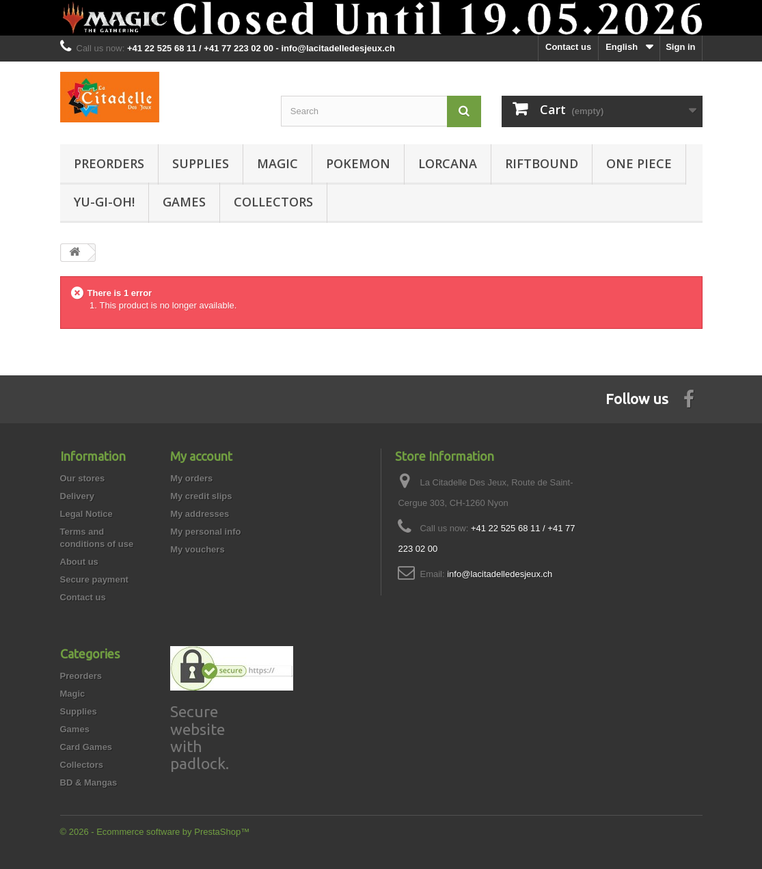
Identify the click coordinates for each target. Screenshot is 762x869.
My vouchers (197, 549)
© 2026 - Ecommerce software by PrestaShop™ (155, 832)
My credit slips (201, 496)
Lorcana (447, 163)
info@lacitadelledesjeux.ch (499, 574)
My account (201, 456)
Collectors (273, 201)
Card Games (86, 747)
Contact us (568, 47)
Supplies (200, 163)
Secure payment (94, 579)
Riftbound (541, 163)
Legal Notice (86, 514)
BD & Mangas (89, 782)
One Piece (639, 163)
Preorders (109, 163)
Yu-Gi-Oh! (104, 201)
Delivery (77, 496)
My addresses (199, 514)
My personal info (205, 531)
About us (79, 562)
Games (184, 201)
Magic (277, 163)
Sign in (680, 47)
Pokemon (358, 163)
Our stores (82, 478)
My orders (191, 478)
